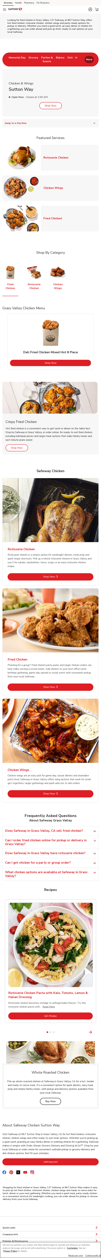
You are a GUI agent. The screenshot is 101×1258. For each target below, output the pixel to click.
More (89, 59)
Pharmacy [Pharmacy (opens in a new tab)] (29, 2)
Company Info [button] (50, 1234)
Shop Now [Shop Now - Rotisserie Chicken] (59, 576)
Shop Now (50, 105)
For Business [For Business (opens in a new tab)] (43, 2)
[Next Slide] (96, 1032)
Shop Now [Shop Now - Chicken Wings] (59, 793)
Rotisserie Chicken (57, 157)
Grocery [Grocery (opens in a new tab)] (8, 2)
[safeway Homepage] (15, 9)
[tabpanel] (50, 341)
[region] (50, 1250)
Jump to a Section (50, 123)
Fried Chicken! (54, 218)
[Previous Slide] (4, 1032)
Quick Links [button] (50, 1227)
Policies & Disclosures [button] (50, 1241)
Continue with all (93, 1256)
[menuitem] (17, 59)
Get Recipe (63, 1016)
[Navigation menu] (4, 9)
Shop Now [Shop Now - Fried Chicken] (59, 687)
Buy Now (53, 1101)
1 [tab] (47, 1032)
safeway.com (63, 1162)
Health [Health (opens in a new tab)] (18, 2)
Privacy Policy (10, 1251)
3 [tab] (54, 1032)
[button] (90, 9)
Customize (72, 1248)
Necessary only (75, 1256)
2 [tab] (50, 1032)
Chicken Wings (54, 188)
